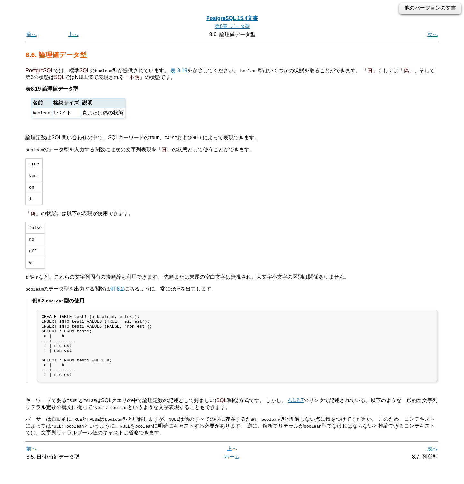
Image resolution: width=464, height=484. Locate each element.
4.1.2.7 (296, 420)
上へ (73, 34)
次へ (432, 34)
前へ (31, 34)
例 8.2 (117, 296)
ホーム (232, 476)
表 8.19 (178, 70)
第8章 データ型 (232, 26)
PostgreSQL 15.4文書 (232, 18)
